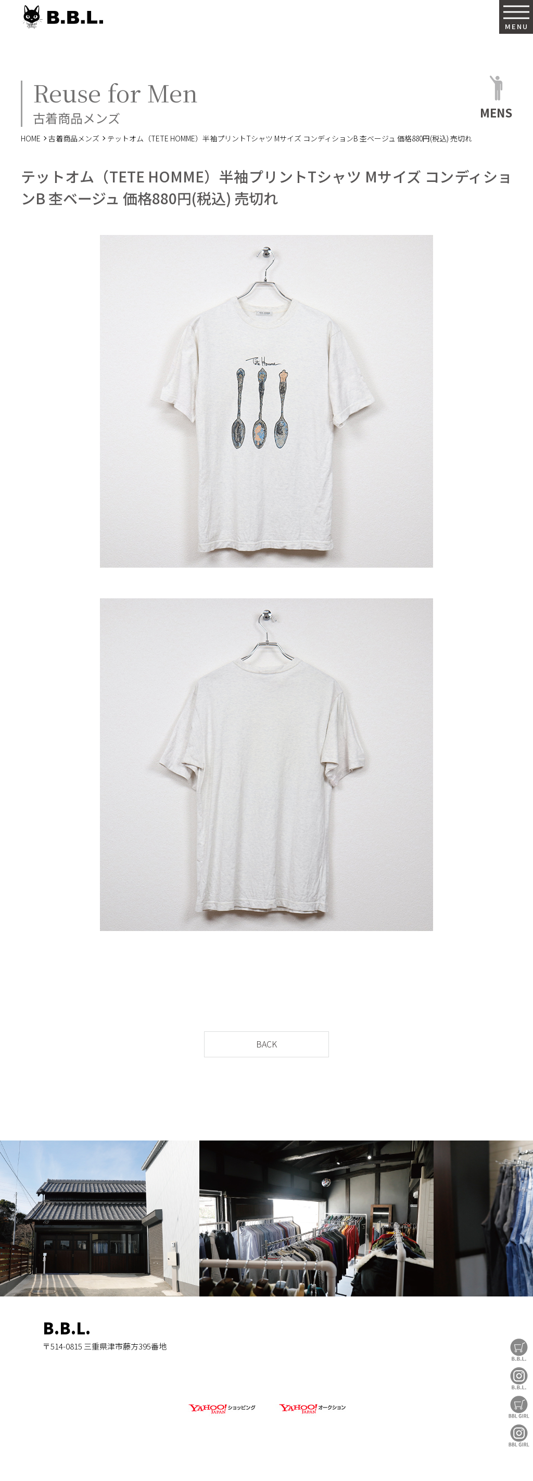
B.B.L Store (519, 1349)
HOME (31, 138)
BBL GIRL (519, 1435)
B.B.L (62, 17)
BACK (266, 1044)
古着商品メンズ (73, 138)
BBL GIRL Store (519, 1407)
